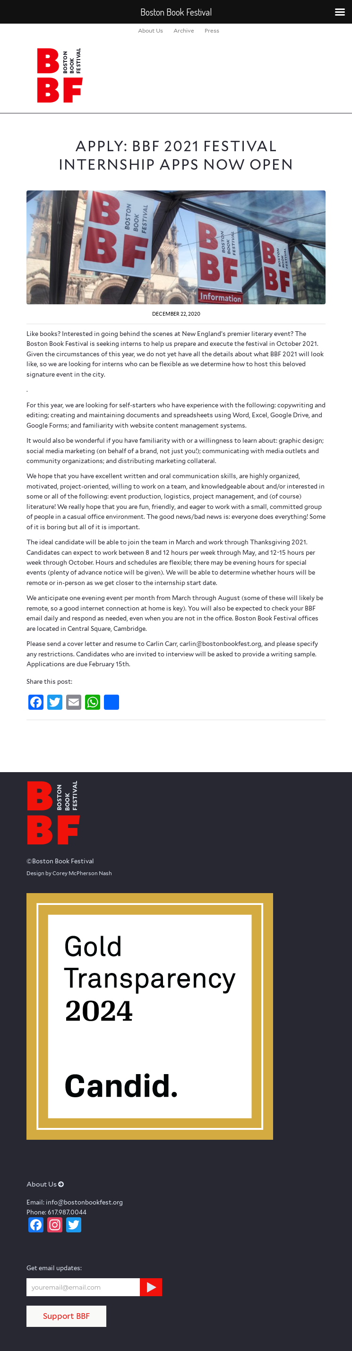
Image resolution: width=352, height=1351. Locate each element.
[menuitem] (150, 30)
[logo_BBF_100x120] (146, 75)
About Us (150, 30)
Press (212, 30)
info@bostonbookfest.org (84, 1202)
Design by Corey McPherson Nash (69, 873)
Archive (183, 30)
